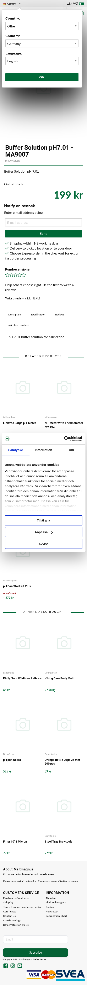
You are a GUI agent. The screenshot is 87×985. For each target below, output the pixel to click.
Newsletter (52, 911)
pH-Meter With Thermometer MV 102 (64, 424)
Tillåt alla (43, 520)
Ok (42, 77)
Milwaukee (12, 160)
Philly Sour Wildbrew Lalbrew (22, 678)
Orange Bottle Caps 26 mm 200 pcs (62, 761)
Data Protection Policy (16, 924)
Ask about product (18, 325)
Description (14, 314)
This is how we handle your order (22, 906)
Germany (12, 3)
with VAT (75, 4)
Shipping (8, 902)
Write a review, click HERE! (22, 298)
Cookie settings (12, 920)
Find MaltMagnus (56, 902)
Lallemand (8, 672)
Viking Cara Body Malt (59, 678)
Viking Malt (51, 672)
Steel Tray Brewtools (58, 841)
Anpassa (44, 532)
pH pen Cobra (12, 759)
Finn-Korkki (51, 754)
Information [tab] (43, 450)
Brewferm (8, 754)
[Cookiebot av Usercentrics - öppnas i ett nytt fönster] (64, 438)
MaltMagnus (10, 580)
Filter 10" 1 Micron (15, 841)
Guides (50, 906)
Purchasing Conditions (16, 898)
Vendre (42, 959)
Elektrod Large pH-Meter (19, 423)
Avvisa (44, 544)
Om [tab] (71, 450)
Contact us (9, 915)
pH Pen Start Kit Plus (17, 586)
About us (51, 898)
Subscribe (35, 952)
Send (43, 233)
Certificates (9, 911)
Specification (38, 314)
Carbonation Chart (56, 915)
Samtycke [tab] (15, 450)
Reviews (59, 314)
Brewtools (50, 835)
